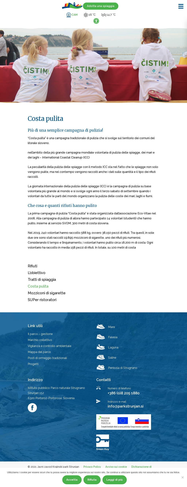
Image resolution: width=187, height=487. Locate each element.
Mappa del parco (39, 352)
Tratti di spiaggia (42, 279)
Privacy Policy (92, 466)
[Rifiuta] (182, 477)
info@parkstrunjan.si (126, 406)
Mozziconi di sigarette (47, 293)
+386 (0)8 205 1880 (124, 393)
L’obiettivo (36, 273)
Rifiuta (92, 479)
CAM (74, 14)
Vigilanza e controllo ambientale (49, 346)
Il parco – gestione (40, 334)
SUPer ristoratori (42, 300)
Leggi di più (114, 479)
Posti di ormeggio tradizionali (47, 358)
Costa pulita (38, 286)
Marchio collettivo (40, 340)
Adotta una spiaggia (100, 6)
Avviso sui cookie (116, 466)
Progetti (33, 364)
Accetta (72, 479)
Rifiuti (32, 266)
